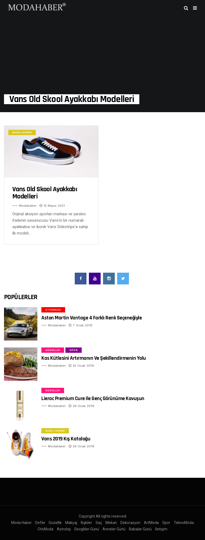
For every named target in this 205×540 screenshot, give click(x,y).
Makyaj (71, 523)
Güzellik (52, 350)
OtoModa (53, 309)
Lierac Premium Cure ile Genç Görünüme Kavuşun (92, 398)
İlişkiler (86, 523)
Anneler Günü (113, 529)
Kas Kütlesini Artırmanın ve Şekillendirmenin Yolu (93, 358)
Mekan (111, 523)
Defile (40, 523)
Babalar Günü (140, 529)
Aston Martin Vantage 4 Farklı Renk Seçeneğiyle (91, 317)
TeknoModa (184, 523)
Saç (99, 523)
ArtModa (151, 523)
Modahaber (28, 206)
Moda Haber (22, 132)
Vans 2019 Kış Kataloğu (65, 438)
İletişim (161, 529)
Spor (73, 350)
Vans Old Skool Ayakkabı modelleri (44, 193)
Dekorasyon (130, 523)
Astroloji (64, 529)
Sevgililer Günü (86, 529)
